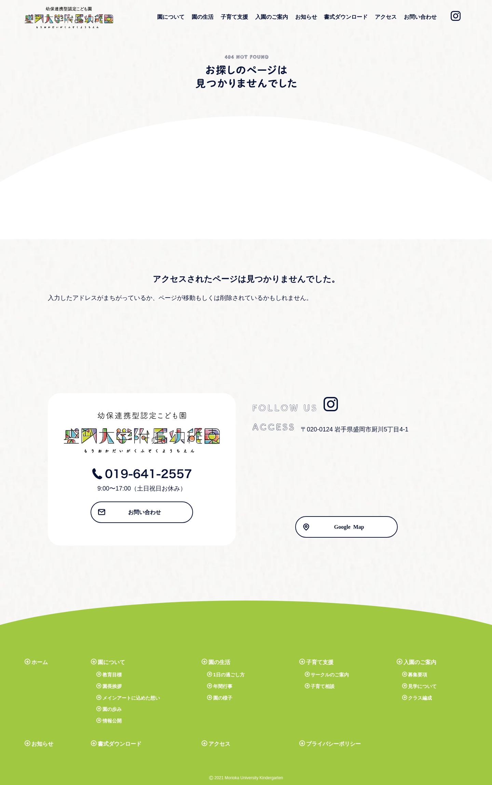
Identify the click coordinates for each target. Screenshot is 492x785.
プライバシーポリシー (333, 744)
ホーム (39, 662)
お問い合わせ (420, 17)
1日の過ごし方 (229, 674)
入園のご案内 (271, 17)
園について (170, 17)
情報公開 (112, 721)
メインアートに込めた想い (131, 698)
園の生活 (203, 17)
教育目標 (112, 674)
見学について (422, 686)
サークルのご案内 (330, 674)
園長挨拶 (112, 686)
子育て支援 (234, 17)
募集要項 (417, 674)
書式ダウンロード (346, 17)
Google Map (349, 526)
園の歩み (112, 709)
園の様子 (222, 698)
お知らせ (306, 17)
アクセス (386, 17)
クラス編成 (420, 698)
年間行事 (222, 686)
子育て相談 (322, 686)
